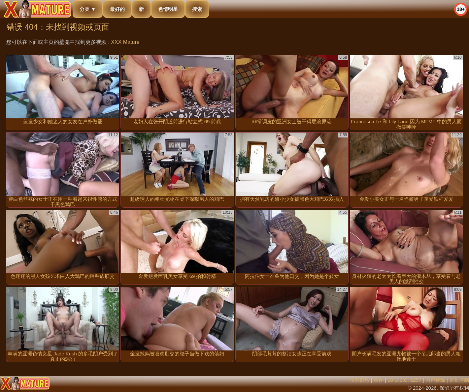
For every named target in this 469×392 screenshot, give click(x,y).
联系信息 (359, 380)
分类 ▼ (88, 9)
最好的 (117, 9)
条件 (379, 380)
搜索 (197, 9)
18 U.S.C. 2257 (404, 380)
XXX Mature (125, 42)
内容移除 (435, 380)
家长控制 (459, 380)
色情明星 (168, 9)
